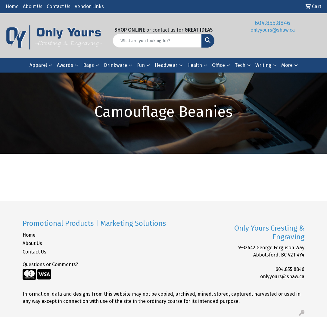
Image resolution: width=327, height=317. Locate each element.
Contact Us (58, 6)
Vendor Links (89, 6)
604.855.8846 (272, 22)
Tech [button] (240, 65)
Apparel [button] (38, 65)
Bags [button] (88, 65)
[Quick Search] (157, 41)
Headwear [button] (166, 65)
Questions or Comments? (50, 264)
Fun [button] (141, 65)
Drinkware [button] (115, 65)
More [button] (287, 65)
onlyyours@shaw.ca (273, 30)
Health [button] (194, 65)
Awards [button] (65, 65)
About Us (32, 6)
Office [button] (218, 65)
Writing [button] (263, 65)
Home (12, 6)
